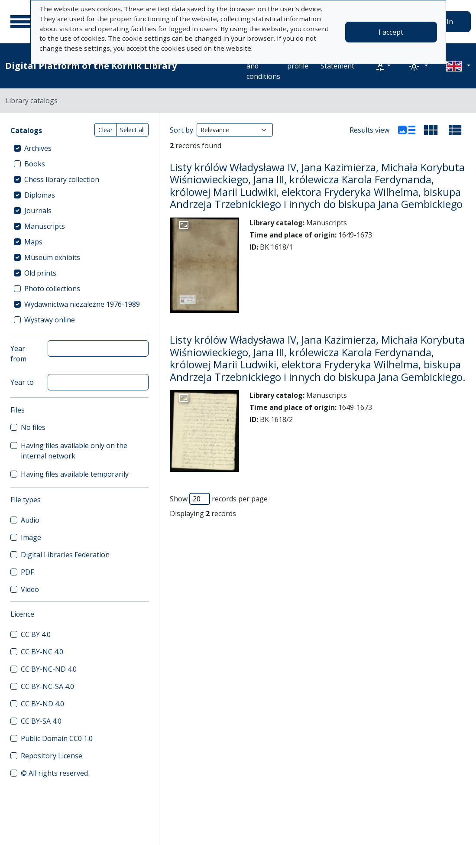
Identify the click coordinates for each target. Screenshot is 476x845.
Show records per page (219, 499)
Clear (105, 130)
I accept (391, 32)
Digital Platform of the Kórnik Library (91, 66)
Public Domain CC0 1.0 (57, 738)
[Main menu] (21, 21)
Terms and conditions (263, 66)
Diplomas (39, 195)
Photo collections (52, 288)
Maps (33, 242)
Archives (38, 148)
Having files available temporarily (75, 474)
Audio (30, 520)
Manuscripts (44, 226)
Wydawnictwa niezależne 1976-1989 (82, 304)
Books (34, 164)
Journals (38, 210)
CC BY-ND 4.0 (42, 703)
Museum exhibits (52, 257)
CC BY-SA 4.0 (41, 721)
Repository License (51, 755)
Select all (132, 130)
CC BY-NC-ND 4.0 (49, 669)
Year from (18, 354)
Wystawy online (49, 320)
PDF (27, 572)
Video (30, 589)
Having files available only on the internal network (74, 451)
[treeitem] (79, 148)
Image (31, 537)
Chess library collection (61, 179)
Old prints (40, 273)
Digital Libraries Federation (65, 554)
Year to (22, 382)
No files (33, 427)
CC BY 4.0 (36, 634)
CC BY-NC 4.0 (42, 651)
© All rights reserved (54, 773)
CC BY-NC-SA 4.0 (47, 686)
